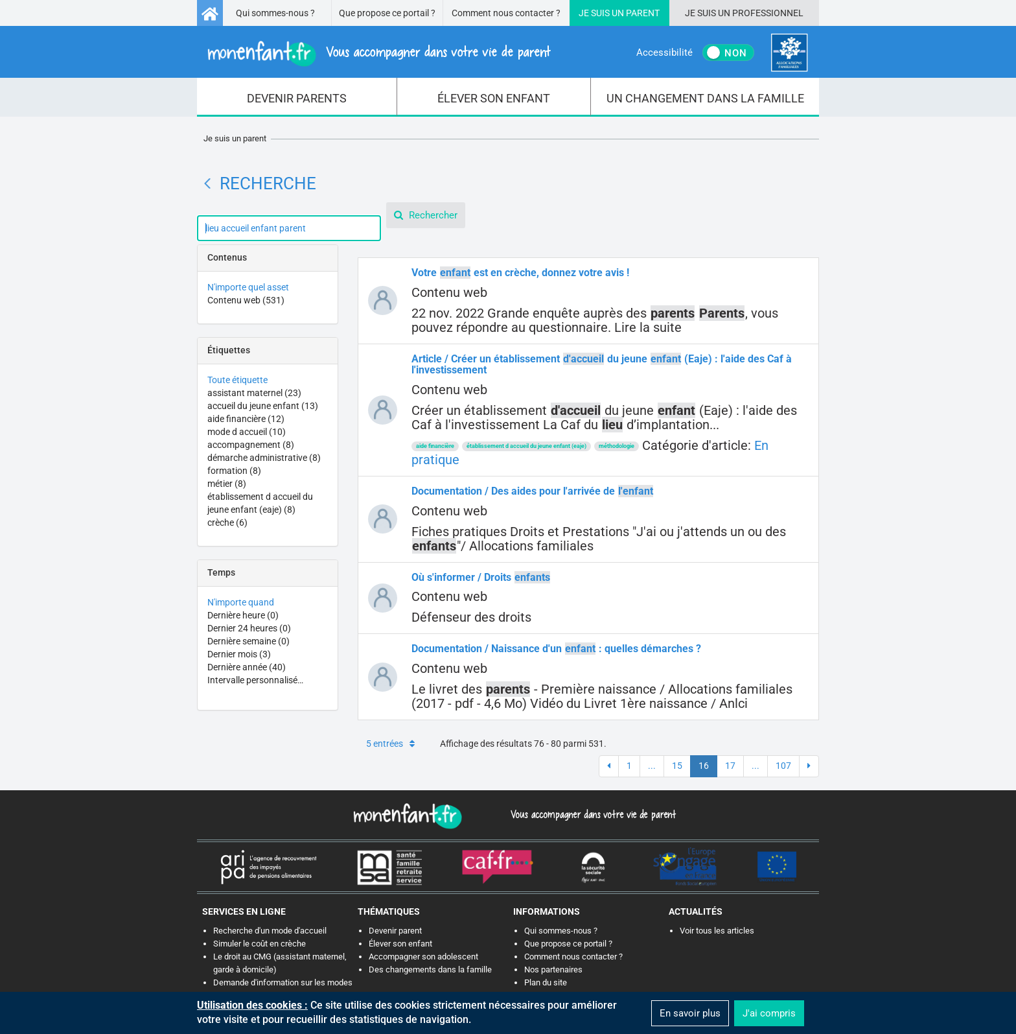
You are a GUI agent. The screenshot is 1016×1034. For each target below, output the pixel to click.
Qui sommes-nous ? (275, 13)
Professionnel (767, 13)
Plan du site (545, 982)
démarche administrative (264, 457)
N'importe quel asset (248, 287)
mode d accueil (246, 432)
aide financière (245, 419)
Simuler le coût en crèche (259, 943)
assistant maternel (254, 393)
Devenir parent (395, 930)
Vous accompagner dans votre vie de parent (591, 814)
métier (226, 483)
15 (677, 765)
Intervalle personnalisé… (255, 680)
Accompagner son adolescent (423, 956)
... (652, 765)
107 (783, 765)
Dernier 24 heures (249, 628)
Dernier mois (239, 654)
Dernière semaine (248, 641)
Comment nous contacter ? (506, 13)
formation (234, 470)
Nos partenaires (553, 969)
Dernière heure (243, 615)
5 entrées (390, 743)
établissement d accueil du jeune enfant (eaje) (526, 446)
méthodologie (616, 446)
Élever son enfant (400, 943)
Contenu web (245, 300)
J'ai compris (769, 1013)
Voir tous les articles (717, 930)
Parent (643, 13)
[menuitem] (297, 97)
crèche (227, 522)
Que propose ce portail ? (387, 13)
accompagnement (250, 445)
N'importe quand (240, 602)
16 (703, 765)
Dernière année (246, 667)
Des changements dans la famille (430, 969)
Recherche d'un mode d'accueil (270, 930)
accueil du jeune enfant (262, 406)
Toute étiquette (237, 380)
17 (730, 765)
